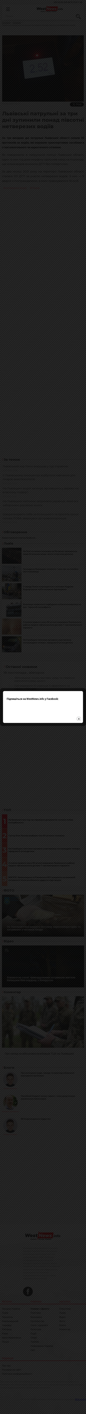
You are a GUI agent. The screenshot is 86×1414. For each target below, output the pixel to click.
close (78, 671)
